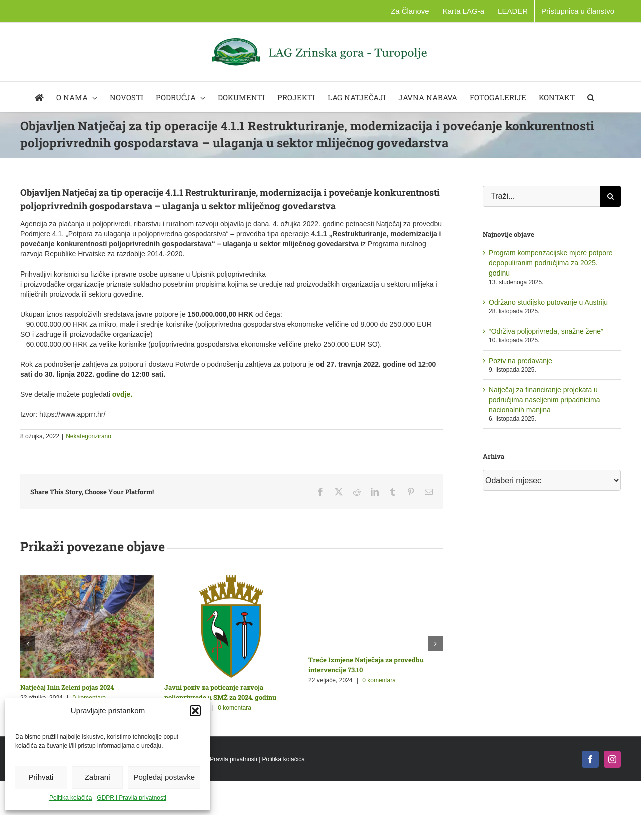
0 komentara (234, 707)
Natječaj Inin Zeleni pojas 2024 (67, 687)
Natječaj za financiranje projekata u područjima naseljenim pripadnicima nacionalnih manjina (544, 400)
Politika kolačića (70, 797)
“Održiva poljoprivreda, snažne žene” (546, 331)
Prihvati (40, 777)
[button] (195, 711)
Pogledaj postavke (164, 777)
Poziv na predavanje (520, 361)
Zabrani (97, 777)
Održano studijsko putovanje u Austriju (548, 302)
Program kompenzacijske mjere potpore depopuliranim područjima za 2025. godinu (550, 263)
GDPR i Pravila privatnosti (131, 797)
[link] (122, 394)
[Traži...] (541, 196)
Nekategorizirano (88, 436)
